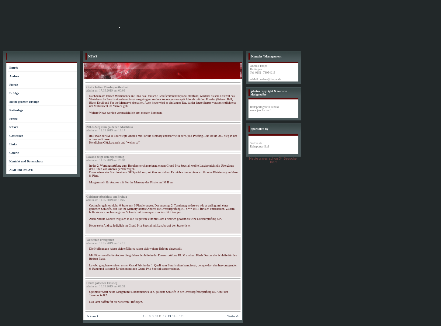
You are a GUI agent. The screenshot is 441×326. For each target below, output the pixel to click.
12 (164, 316)
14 (173, 316)
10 (156, 316)
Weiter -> (233, 316)
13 (169, 316)
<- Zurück (92, 316)
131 (181, 316)
